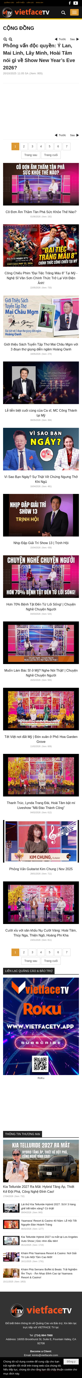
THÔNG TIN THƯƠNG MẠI (22, 1134)
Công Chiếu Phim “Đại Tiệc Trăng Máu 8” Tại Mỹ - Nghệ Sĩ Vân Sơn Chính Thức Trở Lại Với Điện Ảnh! (41, 278)
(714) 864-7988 (43, 1335)
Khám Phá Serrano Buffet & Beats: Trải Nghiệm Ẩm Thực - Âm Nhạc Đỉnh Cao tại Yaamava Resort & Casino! (49, 1273)
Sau (72, 39)
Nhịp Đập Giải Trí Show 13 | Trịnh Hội (41, 543)
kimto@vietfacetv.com (45, 1355)
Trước (62, 39)
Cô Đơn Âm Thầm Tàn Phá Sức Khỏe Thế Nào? (41, 212)
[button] (74, 12)
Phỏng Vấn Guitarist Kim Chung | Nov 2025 (41, 869)
